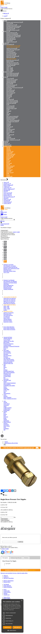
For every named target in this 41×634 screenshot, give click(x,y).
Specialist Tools (10, 129)
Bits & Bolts (9, 83)
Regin (8, 164)
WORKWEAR (7, 145)
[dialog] (12, 616)
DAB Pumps (9, 156)
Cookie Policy (7, 187)
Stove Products (10, 132)
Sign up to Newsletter (9, 196)
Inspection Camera (11, 54)
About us (6, 182)
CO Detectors (10, 51)
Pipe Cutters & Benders (12, 116)
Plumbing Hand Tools (11, 117)
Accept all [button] (7, 627)
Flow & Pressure (10, 92)
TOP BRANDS (7, 146)
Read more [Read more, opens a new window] (11, 609)
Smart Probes (10, 61)
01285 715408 (4, 7)
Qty (15, 517)
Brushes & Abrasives (11, 85)
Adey (8, 147)
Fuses (8, 98)
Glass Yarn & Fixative (12, 100)
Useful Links (7, 203)
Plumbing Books (10, 37)
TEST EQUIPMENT (8, 44)
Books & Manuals (8, 185)
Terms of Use (7, 199)
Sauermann (9, 170)
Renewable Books (11, 39)
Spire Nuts (9, 130)
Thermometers (10, 134)
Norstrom (9, 163)
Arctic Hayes (9, 151)
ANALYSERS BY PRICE (13, 47)
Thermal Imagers (10, 65)
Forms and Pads (8, 192)
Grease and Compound (12, 102)
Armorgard (9, 153)
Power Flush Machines (12, 75)
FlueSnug (9, 95)
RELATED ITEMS (11, 58)
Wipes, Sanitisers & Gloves (13, 139)
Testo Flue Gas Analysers (12, 64)
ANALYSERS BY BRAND (13, 45)
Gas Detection (10, 99)
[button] (12, 630)
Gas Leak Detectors (11, 53)
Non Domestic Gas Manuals (13, 36)
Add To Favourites (5, 520)
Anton (8, 149)
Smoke (8, 125)
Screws (8, 122)
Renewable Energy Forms (12, 30)
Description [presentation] (5, 557)
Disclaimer (7, 190)
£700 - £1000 (9, 70)
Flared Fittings (10, 91)
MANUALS (6, 31)
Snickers (8, 171)
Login (5, 16)
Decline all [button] (17, 627)
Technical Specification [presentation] (16, 557)
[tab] (5, 558)
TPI (7, 173)
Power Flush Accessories (12, 73)
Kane (8, 162)
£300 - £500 (9, 68)
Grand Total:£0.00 (5, 223)
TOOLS (5, 77)
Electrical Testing (10, 52)
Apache (8, 150)
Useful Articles (8, 202)
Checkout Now (4, 230)
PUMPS (5, 142)
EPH (7, 159)
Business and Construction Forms (14, 22)
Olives (8, 113)
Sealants (8, 124)
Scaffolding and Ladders (12, 121)
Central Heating (10, 86)
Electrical (9, 88)
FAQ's (6, 191)
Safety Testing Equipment (12, 120)
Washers (8, 137)
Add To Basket (4, 518)
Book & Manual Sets (11, 32)
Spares (8, 128)
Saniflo (8, 168)
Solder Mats (9, 126)
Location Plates (10, 107)
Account (4, 212)
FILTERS (6, 141)
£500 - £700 (9, 69)
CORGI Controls (10, 154)
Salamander (9, 167)
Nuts (7, 109)
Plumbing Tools (10, 119)
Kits (7, 104)
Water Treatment (10, 138)
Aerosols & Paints (11, 81)
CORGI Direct (10, 155)
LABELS (6, 43)
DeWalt (8, 158)
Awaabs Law (7, 183)
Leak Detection (10, 105)
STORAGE (6, 143)
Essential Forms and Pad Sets (13, 26)
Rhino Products (10, 166)
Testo (8, 175)
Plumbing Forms (10, 28)
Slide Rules (9, 40)
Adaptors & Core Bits (11, 79)
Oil (7, 112)
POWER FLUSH (8, 71)
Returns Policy (8, 195)
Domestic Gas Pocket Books (13, 35)
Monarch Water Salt (11, 108)
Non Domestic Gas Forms (12, 27)
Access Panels (10, 78)
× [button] (21, 600)
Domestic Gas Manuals (12, 34)
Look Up (20, 541)
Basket (4, 214)
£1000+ (8, 66)
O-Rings (8, 111)
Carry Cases (9, 23)
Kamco (8, 160)
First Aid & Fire (10, 90)
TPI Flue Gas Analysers (12, 62)
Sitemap (6, 198)
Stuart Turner (9, 172)
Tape (8, 133)
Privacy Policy (7, 194)
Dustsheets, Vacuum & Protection (14, 87)
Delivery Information (9, 189)
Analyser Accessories (11, 48)
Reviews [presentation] (26, 557)
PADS (5, 20)
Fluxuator (9, 96)
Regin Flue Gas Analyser (12, 60)
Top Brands (7, 200)
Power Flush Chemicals (12, 74)
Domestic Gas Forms (11, 24)
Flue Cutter (9, 94)
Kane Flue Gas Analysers (12, 56)
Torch (8, 136)
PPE (7, 115)
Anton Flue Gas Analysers (13, 49)
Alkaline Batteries (11, 82)
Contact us (7, 186)
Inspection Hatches (11, 103)
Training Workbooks (11, 41)
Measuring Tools (10, 57)
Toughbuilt (9, 176)
